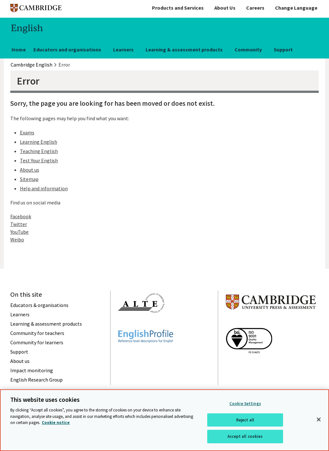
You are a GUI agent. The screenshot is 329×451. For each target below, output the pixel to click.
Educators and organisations (67, 49)
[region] (164, 420)
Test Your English (39, 160)
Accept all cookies (244, 436)
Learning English (38, 142)
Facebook (20, 216)
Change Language (296, 8)
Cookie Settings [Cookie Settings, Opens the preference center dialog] (245, 403)
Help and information (44, 188)
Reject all (245, 420)
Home (19, 49)
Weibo (17, 239)
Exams (27, 132)
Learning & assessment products (184, 49)
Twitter (18, 224)
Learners (123, 49)
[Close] (319, 419)
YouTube (19, 232)
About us (29, 170)
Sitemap (29, 179)
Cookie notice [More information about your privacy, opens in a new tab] (56, 422)
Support (283, 49)
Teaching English (39, 151)
